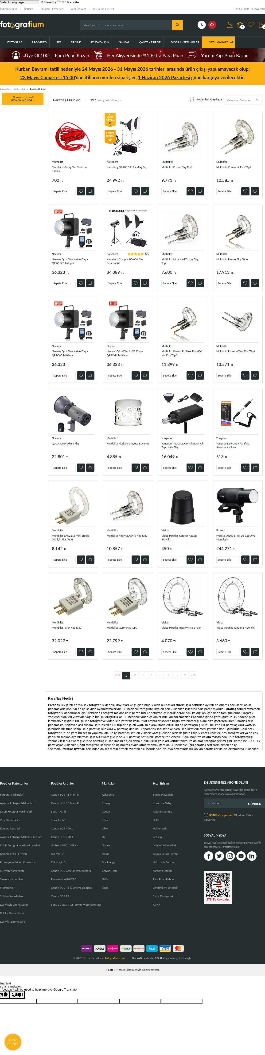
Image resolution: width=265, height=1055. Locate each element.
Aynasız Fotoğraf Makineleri (17, 798)
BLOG (156, 815)
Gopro (106, 840)
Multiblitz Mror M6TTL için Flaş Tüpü (180, 260)
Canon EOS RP (60, 891)
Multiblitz (58, 161)
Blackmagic (109, 857)
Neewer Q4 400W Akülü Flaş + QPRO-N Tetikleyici (128, 353)
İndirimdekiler (8, 9)
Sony (105, 815)
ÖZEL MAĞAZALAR (221, 42)
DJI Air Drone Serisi (12, 908)
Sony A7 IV (58, 815)
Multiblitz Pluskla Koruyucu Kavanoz (126, 444)
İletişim (28, 9)
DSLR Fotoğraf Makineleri (16, 806)
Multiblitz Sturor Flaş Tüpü (125, 623)
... (160, 670)
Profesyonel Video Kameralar (18, 857)
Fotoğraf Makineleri (12, 789)
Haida (105, 848)
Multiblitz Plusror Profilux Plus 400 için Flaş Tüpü (179, 353)
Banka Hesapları (163, 789)
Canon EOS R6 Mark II (65, 789)
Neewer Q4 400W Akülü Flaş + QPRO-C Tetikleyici (73, 353)
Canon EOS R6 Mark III (65, 798)
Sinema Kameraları (11, 874)
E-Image (107, 798)
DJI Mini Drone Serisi (13, 916)
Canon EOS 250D (62, 831)
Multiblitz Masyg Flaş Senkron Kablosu (67, 169)
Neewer (57, 252)
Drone (76, 42)
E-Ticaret (119, 964)
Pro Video (39, 42)
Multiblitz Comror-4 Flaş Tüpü (233, 169)
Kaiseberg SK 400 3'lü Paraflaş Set (122, 169)
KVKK (156, 899)
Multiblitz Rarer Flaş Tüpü (70, 623)
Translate (68, 2)
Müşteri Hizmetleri (51, 9)
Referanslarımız (162, 806)
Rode (105, 882)
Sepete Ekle (62, 190)
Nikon (105, 823)
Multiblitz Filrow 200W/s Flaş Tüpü (128, 535)
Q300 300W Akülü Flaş (69, 442)
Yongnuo (167, 436)
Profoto (221, 527)
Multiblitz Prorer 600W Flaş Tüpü (236, 353)
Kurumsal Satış (162, 798)
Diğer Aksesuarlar (185, 42)
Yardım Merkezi (162, 865)
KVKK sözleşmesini (221, 807)
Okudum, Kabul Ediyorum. (228, 809)
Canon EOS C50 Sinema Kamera (71, 865)
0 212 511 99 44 (103, 9)
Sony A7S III (58, 806)
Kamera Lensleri (10, 823)
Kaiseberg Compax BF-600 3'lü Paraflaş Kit (126, 262)
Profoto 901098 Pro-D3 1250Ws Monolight (233, 535)
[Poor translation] (17, 990)
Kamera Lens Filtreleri (13, 848)
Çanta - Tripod (150, 42)
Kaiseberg (113, 161)
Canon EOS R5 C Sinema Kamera (71, 882)
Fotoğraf (14, 42)
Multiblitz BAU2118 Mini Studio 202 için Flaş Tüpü (70, 535)
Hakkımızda (160, 823)
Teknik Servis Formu (165, 848)
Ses (59, 42)
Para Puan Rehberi (164, 874)
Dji (103, 831)
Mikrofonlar (7, 882)
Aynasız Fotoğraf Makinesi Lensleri (21, 831)
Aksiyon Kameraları (12, 865)
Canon (106, 806)
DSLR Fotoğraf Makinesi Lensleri (20, 840)
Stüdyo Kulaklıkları (11, 891)
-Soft (109, 964)
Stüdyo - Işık (99, 42)
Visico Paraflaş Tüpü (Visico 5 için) (182, 625)
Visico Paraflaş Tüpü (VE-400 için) (237, 625)
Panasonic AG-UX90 (63, 874)
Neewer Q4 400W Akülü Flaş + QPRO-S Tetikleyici (73, 260)
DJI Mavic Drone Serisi (14, 899)
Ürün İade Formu (163, 857)
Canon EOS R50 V (62, 823)
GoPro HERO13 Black (64, 840)
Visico (165, 527)
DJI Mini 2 (57, 848)
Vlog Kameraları (9, 815)
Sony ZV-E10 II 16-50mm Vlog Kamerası (76, 899)
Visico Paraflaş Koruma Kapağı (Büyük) (177, 535)
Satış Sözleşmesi (163, 891)
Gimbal (124, 42)
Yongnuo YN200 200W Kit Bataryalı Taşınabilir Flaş (180, 444)
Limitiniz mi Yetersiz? (166, 882)
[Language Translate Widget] (19, 2)
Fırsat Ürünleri (13, 1042)
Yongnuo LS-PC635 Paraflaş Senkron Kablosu (236, 444)
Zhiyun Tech (109, 865)
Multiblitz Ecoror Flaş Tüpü (180, 167)
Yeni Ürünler (78, 9)
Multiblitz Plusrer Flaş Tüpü (235, 258)
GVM (105, 874)
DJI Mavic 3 (58, 857)
